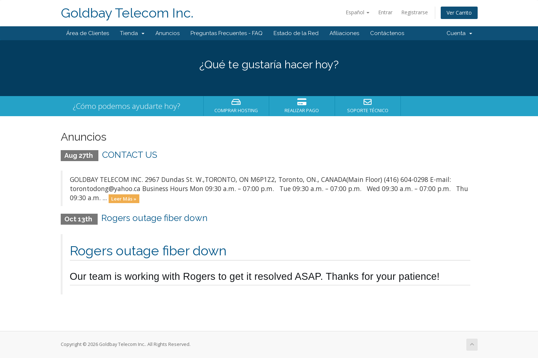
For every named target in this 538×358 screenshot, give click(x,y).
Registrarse (414, 12)
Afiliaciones (344, 33)
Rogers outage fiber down (154, 218)
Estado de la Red (296, 33)
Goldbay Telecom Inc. (127, 13)
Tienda (132, 33)
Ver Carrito (459, 12)
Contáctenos (387, 33)
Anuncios (167, 33)
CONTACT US (129, 154)
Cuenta (459, 33)
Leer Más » (123, 198)
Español (357, 12)
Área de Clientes (87, 33)
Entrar (385, 12)
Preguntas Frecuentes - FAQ (227, 33)
